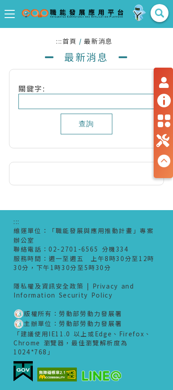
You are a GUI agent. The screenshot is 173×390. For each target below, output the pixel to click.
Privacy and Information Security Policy (73, 290)
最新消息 (98, 41)
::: (59, 41)
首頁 (69, 41)
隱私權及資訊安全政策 (48, 285)
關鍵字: (35, 88)
